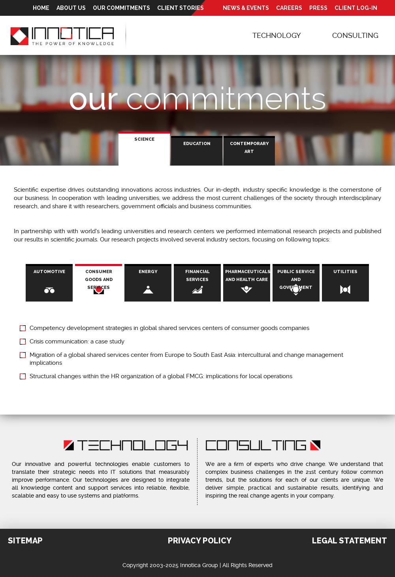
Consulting (355, 35)
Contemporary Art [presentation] (249, 147)
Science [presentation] (144, 139)
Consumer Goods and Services (103, 283)
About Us (71, 8)
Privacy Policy (199, 540)
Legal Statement (349, 540)
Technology (276, 35)
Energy (148, 271)
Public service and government (296, 279)
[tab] (144, 149)
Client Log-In (356, 8)
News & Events (246, 8)
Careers (289, 8)
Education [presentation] (197, 143)
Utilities (345, 271)
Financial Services (197, 275)
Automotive (49, 271)
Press (318, 8)
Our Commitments (121, 8)
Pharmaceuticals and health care (248, 275)
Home (41, 8)
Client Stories (180, 8)
